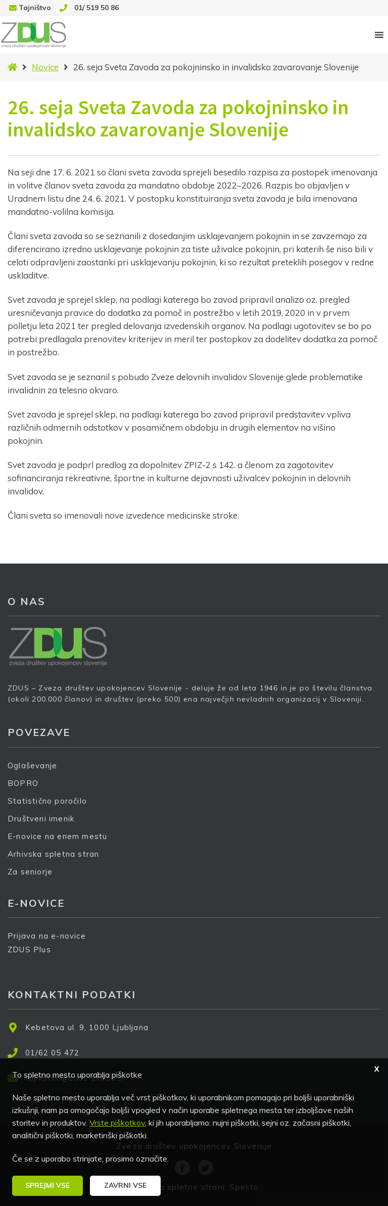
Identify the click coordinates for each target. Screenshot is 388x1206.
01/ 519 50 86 (96, 7)
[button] (47, 1186)
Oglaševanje (32, 765)
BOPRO (23, 783)
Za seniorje (30, 871)
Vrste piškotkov (117, 1123)
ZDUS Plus (33, 956)
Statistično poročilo (47, 801)
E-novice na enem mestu (57, 836)
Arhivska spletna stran (53, 854)
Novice (45, 67)
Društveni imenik (41, 818)
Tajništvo (35, 7)
